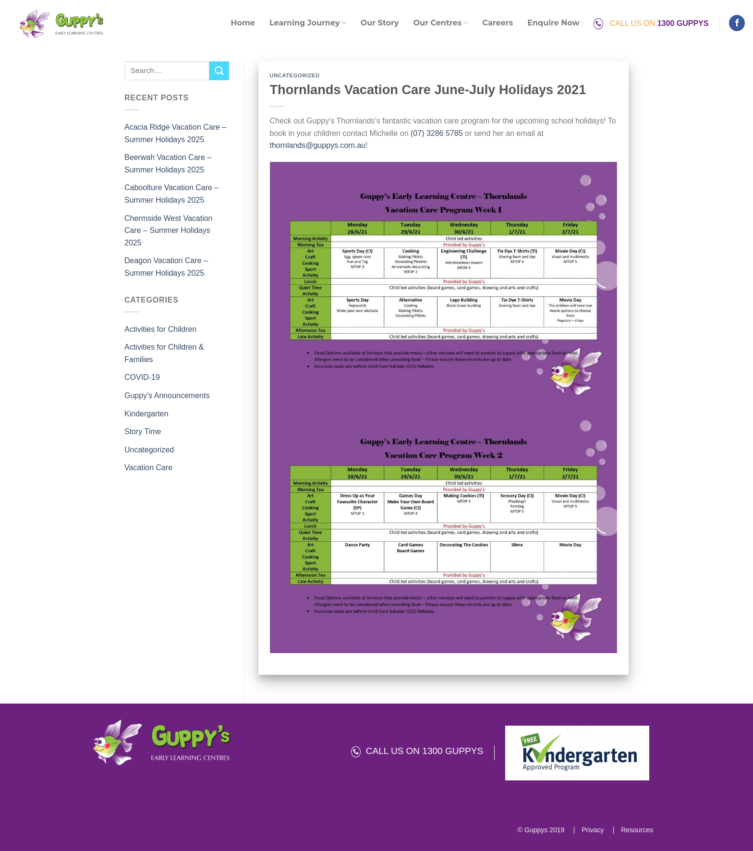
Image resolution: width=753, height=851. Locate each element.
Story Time (142, 431)
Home (243, 22)
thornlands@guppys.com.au (317, 145)
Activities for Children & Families (164, 353)
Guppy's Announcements (166, 395)
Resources (636, 830)
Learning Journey (307, 23)
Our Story (380, 22)
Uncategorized (149, 450)
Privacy (592, 830)
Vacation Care (148, 467)
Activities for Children (160, 329)
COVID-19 (142, 377)
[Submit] (219, 70)
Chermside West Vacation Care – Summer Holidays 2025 (168, 230)
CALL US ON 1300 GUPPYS (417, 751)
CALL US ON (651, 23)
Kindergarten (146, 414)
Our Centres (440, 23)
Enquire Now (553, 22)
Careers (497, 22)
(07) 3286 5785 (437, 133)
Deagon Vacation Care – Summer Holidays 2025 (166, 266)
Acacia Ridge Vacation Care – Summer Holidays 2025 (175, 133)
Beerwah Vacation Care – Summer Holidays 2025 (167, 163)
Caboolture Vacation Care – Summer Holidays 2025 (171, 193)
